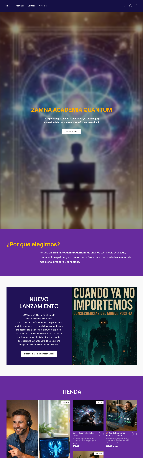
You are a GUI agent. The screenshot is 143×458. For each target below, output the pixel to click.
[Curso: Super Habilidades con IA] (88, 423)
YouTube (43, 6)
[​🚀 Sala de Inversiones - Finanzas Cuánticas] (121, 423)
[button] (124, 5)
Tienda (8, 6)
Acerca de (20, 6)
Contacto (32, 6)
